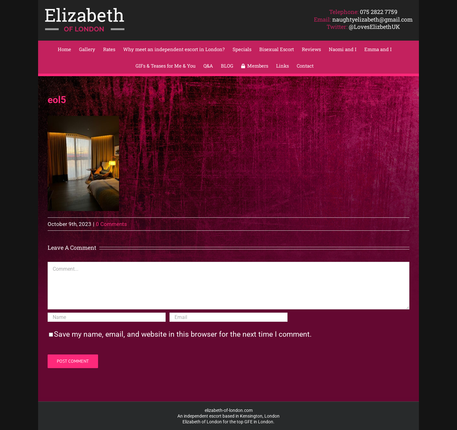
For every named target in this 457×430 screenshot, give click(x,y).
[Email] (228, 317)
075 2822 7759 (378, 12)
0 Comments (111, 224)
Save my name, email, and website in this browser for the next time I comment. (183, 334)
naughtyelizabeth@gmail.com (372, 19)
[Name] (107, 317)
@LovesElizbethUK (374, 26)
